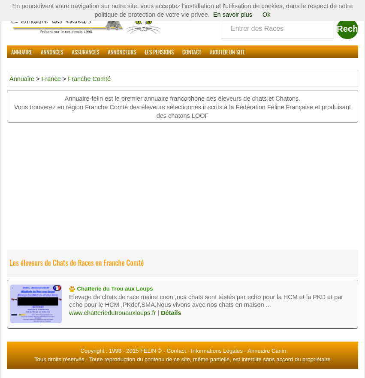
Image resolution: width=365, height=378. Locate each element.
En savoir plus (232, 14)
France (52, 78)
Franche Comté (89, 78)
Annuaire (21, 52)
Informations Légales (217, 351)
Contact (191, 52)
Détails (171, 312)
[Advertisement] (182, 187)
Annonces (52, 52)
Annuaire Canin (266, 351)
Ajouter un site (227, 52)
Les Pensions (159, 52)
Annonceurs (122, 52)
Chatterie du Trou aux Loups (111, 288)
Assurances (85, 52)
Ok (266, 14)
